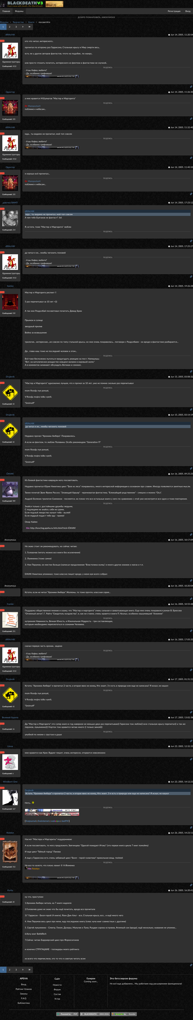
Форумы (19, 11)
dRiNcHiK (10, 34)
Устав (57, 998)
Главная (6, 11)
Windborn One (10, 781)
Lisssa (10, 746)
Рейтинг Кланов (24, 989)
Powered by (68, 1014)
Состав (57, 994)
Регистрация (174, 11)
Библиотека (24, 1003)
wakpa (55, 821)
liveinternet (43, 821)
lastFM (65, 821)
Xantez (10, 286)
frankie (10, 604)
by (124, 1014)
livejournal (31, 821)
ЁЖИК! (10, 473)
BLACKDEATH (95, 1014)
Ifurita (10, 890)
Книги (31, 22)
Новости (57, 984)
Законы (23, 993)
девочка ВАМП (10, 202)
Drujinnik (10, 376)
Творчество (18, 22)
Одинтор (10, 92)
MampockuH (32, 106)
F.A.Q (23, 998)
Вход (188, 11)
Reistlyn (10, 832)
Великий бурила (10, 717)
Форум (57, 989)
